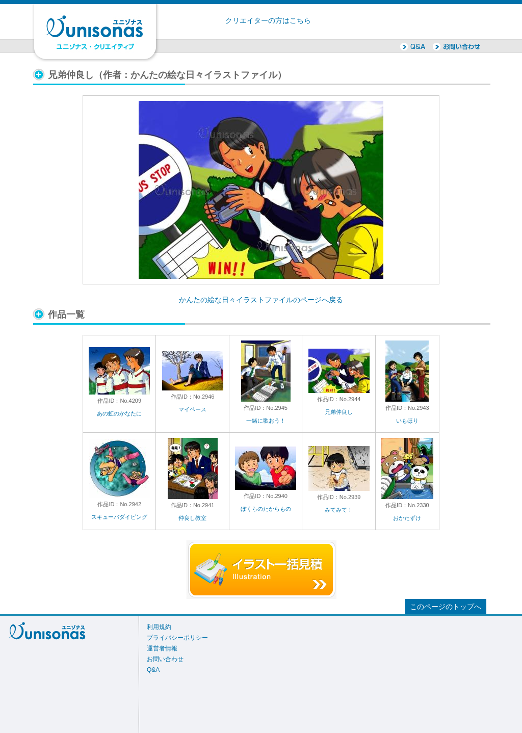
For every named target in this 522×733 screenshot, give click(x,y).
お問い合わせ (165, 659)
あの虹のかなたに (119, 413)
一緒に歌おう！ (265, 420)
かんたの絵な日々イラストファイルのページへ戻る (261, 300)
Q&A (153, 669)
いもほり (407, 420)
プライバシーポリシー (177, 637)
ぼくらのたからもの (266, 509)
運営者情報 (162, 648)
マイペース (192, 409)
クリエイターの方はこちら (268, 20)
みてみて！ (339, 510)
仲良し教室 (192, 518)
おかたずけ (407, 518)
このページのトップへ (445, 607)
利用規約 (159, 627)
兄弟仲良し (339, 412)
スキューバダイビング (119, 517)
